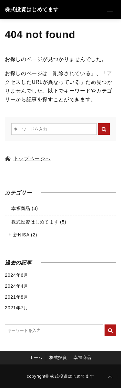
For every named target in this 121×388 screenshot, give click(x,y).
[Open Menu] (109, 9)
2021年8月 (16, 297)
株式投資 (58, 357)
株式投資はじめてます (31, 9)
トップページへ (28, 158)
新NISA (21, 234)
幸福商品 (20, 208)
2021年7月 (16, 307)
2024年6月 (16, 275)
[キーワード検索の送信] (104, 129)
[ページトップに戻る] (110, 377)
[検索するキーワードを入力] (54, 129)
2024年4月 (16, 286)
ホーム (36, 357)
